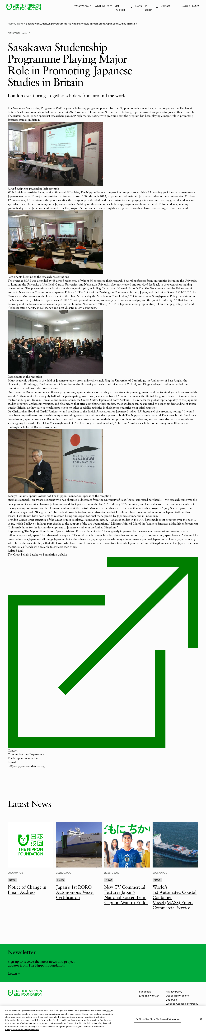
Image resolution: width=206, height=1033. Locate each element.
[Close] (200, 1019)
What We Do (102, 5)
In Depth (148, 7)
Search (186, 5)
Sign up (14, 973)
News (138, 5)
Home (11, 23)
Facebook (145, 991)
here (108, 1011)
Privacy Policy (174, 991)
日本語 (196, 5)
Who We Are (81, 5)
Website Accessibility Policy (182, 1003)
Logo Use (171, 999)
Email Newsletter (149, 995)
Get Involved (120, 7)
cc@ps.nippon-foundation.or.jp (26, 766)
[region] (103, 1019)
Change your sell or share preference (22, 1030)
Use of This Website (177, 995)
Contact (165, 5)
